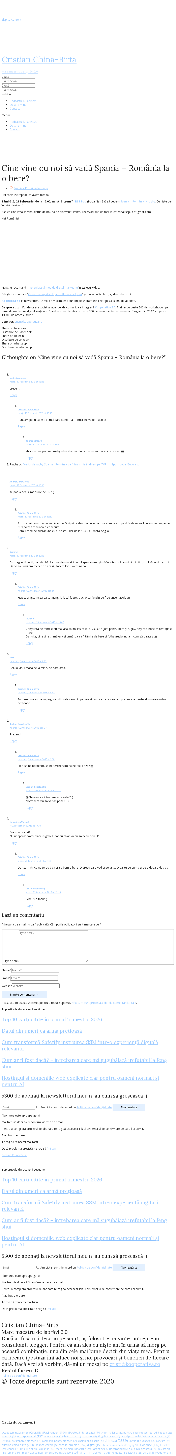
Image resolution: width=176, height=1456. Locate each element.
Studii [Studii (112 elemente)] (79, 1452)
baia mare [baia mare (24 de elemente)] (72, 1436)
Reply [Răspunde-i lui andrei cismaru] (13, 395)
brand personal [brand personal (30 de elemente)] (132, 1436)
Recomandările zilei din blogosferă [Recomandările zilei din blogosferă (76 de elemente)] (133, 1449)
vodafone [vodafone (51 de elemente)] (164, 1452)
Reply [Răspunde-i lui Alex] (13, 674)
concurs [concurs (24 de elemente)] (163, 1441)
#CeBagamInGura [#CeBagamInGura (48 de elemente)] (15, 1432)
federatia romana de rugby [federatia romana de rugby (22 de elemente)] (121, 1445)
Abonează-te (11, 301)
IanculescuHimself (19, 822)
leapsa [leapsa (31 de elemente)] (13, 1449)
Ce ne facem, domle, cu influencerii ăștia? (55, 294)
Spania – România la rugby (137, 201)
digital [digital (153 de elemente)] (94, 1445)
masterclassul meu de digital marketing (52, 287)
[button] (88, 115)
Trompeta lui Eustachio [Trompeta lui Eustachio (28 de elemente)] (126, 1452)
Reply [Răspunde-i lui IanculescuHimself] (13, 843)
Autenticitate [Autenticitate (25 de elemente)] (53, 1436)
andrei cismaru (18, 378)
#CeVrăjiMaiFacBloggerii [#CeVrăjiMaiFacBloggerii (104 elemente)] (47, 1432)
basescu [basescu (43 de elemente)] (89, 1436)
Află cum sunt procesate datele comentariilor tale (104, 1003)
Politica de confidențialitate (94, 1107)
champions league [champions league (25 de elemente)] (91, 1441)
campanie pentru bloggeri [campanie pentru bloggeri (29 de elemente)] (59, 1441)
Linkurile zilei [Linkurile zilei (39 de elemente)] (30, 1449)
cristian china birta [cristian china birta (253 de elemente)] (18, 1445)
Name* (6, 970)
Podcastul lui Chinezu (23, 101)
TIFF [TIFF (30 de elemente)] (92, 1452)
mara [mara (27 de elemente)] (61, 1449)
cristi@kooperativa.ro (28, 321)
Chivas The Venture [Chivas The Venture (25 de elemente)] (142, 1441)
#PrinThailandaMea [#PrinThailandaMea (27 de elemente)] (114, 1432)
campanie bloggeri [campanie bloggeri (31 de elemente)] (27, 1441)
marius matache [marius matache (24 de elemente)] (79, 1449)
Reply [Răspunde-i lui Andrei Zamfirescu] (13, 498)
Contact (15, 108)
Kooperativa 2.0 (105, 307)
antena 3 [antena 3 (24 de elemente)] (9, 1436)
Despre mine (18, 105)
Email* (6, 978)
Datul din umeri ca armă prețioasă (42, 1031)
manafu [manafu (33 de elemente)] (48, 1449)
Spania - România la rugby (31, 188)
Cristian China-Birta (14, 1155)
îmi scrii (52, 1148)
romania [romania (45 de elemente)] (14, 1452)
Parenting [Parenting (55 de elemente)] (100, 1449)
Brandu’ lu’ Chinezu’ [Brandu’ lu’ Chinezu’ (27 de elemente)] (157, 1436)
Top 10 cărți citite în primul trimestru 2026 (52, 1019)
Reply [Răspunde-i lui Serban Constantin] (13, 741)
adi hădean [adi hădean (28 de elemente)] (163, 1432)
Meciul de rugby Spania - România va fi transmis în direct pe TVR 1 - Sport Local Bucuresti (81, 464)
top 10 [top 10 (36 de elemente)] (103, 1452)
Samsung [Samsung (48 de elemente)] (42, 1452)
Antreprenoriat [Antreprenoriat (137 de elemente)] (30, 1436)
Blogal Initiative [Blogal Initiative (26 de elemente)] (108, 1436)
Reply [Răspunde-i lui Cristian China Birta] (21, 426)
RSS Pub (80, 201)
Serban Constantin (20, 724)
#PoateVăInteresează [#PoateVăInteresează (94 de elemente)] (83, 1432)
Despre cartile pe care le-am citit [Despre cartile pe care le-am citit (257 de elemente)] (60, 1445)
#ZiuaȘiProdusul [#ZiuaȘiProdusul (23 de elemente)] (141, 1432)
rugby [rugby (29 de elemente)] (28, 1452)
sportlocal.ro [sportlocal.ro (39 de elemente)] (61, 1452)
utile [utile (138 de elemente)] (149, 1452)
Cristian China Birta (28, 409)
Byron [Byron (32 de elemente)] (7, 1441)
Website (7, 986)
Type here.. (12, 961)
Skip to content (11, 19)
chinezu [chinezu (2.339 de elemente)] (116, 1440)
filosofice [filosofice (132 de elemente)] (149, 1445)
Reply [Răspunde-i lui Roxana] (13, 573)
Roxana (14, 551)
